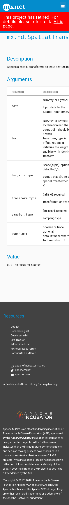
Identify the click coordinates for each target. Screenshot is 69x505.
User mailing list (20, 331)
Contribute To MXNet (23, 353)
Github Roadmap (20, 344)
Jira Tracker (18, 340)
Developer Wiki (19, 335)
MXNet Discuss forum (23, 348)
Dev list (15, 326)
